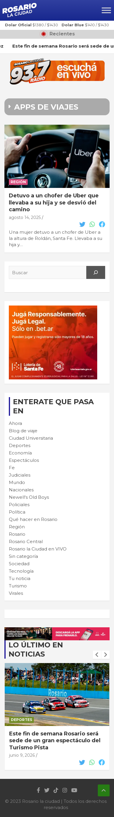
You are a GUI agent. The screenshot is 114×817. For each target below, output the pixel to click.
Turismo (18, 586)
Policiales (19, 504)
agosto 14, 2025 (25, 217)
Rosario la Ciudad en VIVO (38, 549)
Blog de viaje (23, 430)
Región (18, 182)
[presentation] (97, 655)
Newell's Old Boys (29, 497)
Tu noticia (19, 578)
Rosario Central (26, 541)
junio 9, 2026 (22, 755)
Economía (20, 453)
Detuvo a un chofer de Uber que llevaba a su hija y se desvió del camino (54, 202)
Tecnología (21, 571)
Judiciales (19, 475)
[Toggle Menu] (106, 10)
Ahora (15, 423)
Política (17, 512)
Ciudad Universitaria (31, 438)
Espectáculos (24, 460)
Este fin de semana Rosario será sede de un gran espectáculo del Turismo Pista (54, 740)
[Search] (95, 272)
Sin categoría (23, 556)
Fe (12, 467)
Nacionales (21, 490)
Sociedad (19, 563)
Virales (16, 593)
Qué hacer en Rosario (33, 519)
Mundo (17, 482)
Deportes (19, 445)
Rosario (17, 534)
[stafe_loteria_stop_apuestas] (57, 630)
